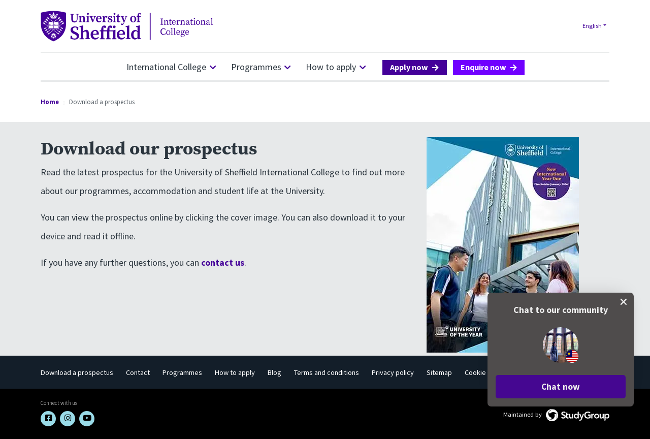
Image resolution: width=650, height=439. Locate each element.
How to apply (331, 67)
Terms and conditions (326, 372)
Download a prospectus (77, 372)
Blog (274, 372)
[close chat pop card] (623, 302)
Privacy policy (393, 372)
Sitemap (439, 372)
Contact (138, 372)
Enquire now (483, 67)
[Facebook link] (48, 418)
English (592, 25)
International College (166, 67)
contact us (222, 262)
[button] (561, 386)
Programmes (256, 67)
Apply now (409, 67)
